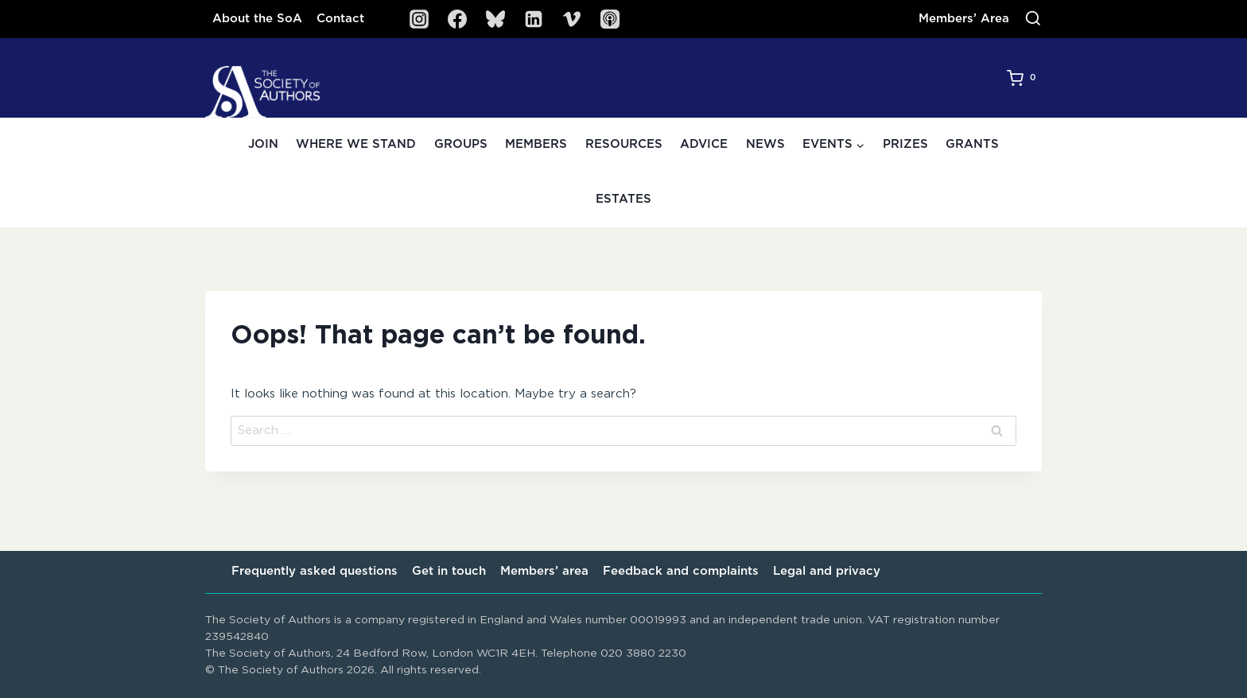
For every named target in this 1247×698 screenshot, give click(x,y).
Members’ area (544, 571)
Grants (972, 144)
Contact (340, 19)
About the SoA (257, 19)
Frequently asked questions (314, 571)
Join (263, 144)
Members (536, 144)
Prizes (905, 144)
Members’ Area (964, 19)
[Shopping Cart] (1024, 78)
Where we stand (356, 144)
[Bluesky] (495, 19)
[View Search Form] (1033, 19)
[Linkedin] (534, 19)
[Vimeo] (572, 19)
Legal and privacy (826, 571)
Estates (623, 199)
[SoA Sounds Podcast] (610, 19)
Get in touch (449, 571)
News (765, 144)
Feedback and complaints (681, 571)
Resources (623, 144)
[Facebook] (457, 19)
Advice (704, 144)
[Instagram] (419, 19)
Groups (461, 144)
